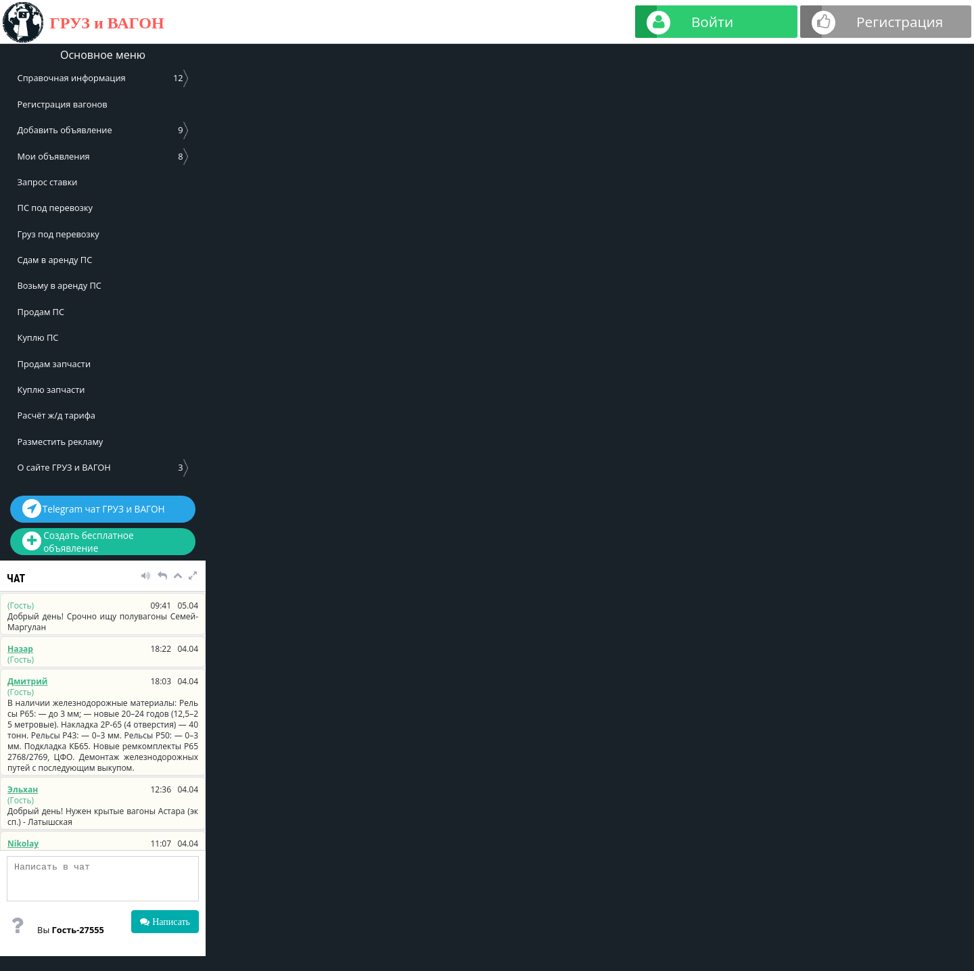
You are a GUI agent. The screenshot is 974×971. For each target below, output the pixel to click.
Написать (169, 921)
